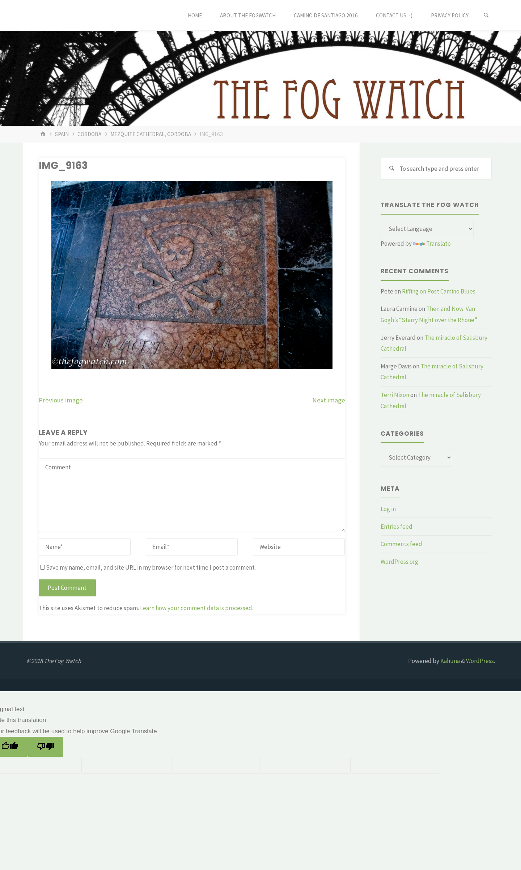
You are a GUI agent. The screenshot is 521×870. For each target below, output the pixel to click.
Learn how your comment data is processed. (196, 608)
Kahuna (449, 661)
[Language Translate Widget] (427, 229)
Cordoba (89, 134)
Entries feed (396, 527)
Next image (328, 400)
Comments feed (401, 544)
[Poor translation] (45, 747)
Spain (62, 134)
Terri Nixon (395, 395)
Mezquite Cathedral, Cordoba (150, 134)
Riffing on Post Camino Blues (438, 291)
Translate (432, 244)
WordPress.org (399, 562)
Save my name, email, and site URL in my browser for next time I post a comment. (148, 567)
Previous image (61, 400)
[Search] (486, 15)
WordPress (480, 661)
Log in (388, 509)
